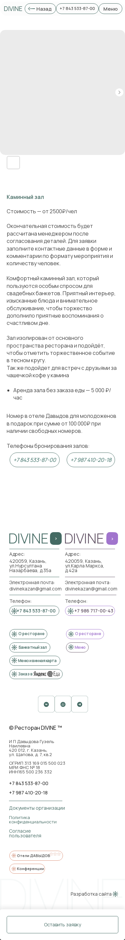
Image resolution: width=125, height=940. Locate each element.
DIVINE (13, 8)
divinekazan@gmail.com (91, 588)
